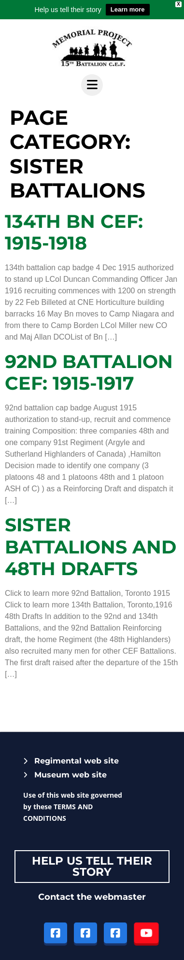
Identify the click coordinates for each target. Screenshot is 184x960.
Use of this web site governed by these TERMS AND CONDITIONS (72, 806)
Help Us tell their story (92, 866)
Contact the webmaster (92, 897)
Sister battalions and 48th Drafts (90, 546)
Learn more (128, 9)
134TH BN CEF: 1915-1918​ (74, 232)
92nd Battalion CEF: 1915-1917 (89, 372)
